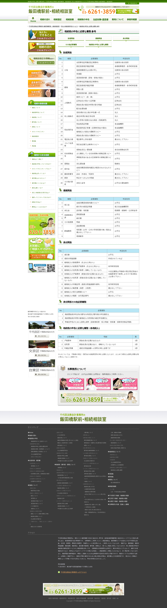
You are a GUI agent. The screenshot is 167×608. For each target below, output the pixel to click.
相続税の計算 (60, 498)
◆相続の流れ (32, 435)
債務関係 (98, 38)
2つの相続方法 (34, 506)
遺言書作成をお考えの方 (42, 83)
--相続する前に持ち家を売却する (92, 509)
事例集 (34, 141)
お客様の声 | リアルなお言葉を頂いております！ (72, 384)
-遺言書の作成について (37, 501)
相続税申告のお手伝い (42, 74)
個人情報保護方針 (132, 3)
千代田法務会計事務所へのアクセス (74, 572)
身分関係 (126, 38)
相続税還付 (35, 136)
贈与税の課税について (90, 455)
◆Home (30, 432)
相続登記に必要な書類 (116, 470)
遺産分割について (62, 437)
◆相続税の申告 (33, 438)
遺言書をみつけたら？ (39, 178)
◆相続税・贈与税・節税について (65, 464)
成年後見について (62, 445)
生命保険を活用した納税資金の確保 (40, 473)
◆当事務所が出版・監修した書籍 (118, 504)
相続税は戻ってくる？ (39, 173)
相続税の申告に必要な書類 (98, 44)
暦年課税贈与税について (90, 440)
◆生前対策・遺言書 (34, 460)
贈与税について (37, 122)
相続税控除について (62, 475)
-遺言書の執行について (37, 503)
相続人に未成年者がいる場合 (64, 442)
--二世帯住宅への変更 (89, 507)
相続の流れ (45, 19)
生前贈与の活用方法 (36, 481)
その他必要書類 (71, 44)
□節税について (88, 481)
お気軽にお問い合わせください (42, 224)
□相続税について (61, 467)
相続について (36, 107)
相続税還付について (116, 442)
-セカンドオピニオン (36, 456)
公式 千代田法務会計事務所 (118, 491)
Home (33, 19)
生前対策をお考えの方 (42, 93)
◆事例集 (110, 477)
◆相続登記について (114, 452)
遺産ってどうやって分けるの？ (41, 197)
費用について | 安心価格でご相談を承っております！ (125, 384)
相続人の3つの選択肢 (36, 526)
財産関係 (71, 38)
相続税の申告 (83, 19)
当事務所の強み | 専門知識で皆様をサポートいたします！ (98, 384)
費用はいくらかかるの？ (39, 207)
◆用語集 (110, 474)
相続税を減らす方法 (89, 486)
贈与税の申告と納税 (89, 471)
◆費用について (113, 479)
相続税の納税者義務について (64, 483)
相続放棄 (70, 19)
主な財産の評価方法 (36, 519)
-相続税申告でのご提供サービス (39, 441)
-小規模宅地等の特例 (89, 489)
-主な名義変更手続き (36, 454)
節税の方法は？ (37, 202)
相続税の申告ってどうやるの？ (41, 164)
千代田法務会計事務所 (81, 601)
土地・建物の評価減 (116, 432)
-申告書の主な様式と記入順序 (65, 460)
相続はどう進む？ (37, 159)
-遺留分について (35, 508)
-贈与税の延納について (90, 473)
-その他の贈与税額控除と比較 (65, 477)
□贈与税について (88, 432)
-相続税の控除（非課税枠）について (40, 449)
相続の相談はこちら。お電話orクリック (98, 397)
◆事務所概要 (112, 486)
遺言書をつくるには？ (39, 183)
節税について (36, 127)
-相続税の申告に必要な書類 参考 (39, 446)
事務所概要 (132, 19)
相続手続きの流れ (35, 490)
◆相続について (33, 485)
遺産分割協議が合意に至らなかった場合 (67, 440)
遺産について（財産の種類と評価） (40, 513)
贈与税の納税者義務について (91, 450)
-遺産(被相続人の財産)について (39, 451)
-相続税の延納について (63, 458)
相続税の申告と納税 (62, 455)
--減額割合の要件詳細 (89, 491)
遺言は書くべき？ (37, 188)
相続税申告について (38, 112)
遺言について (34, 495)
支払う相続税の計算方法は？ (41, 192)
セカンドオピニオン (38, 131)
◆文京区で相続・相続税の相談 (117, 498)
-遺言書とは (34, 498)
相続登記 (58, 19)
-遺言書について (35, 466)
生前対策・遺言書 (101, 19)
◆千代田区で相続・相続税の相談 (118, 495)
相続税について (37, 117)
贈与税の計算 (87, 466)
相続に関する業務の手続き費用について (118, 19)
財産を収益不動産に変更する (118, 448)
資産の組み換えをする (116, 435)
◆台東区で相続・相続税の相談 (117, 501)
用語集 (34, 146)
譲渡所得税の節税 (115, 437)
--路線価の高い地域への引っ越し (92, 504)
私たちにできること (42, 35)
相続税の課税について (36, 516)
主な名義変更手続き (62, 450)
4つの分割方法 (61, 435)
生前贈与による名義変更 (117, 465)
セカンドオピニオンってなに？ (41, 169)
